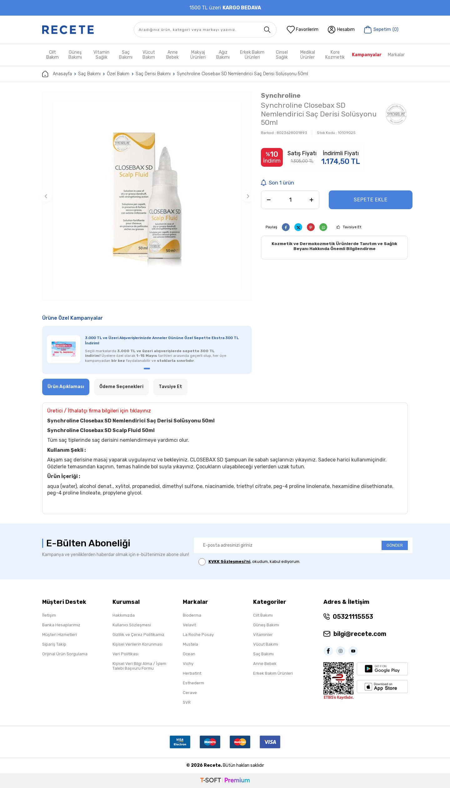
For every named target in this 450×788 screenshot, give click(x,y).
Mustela (190, 644)
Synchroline (281, 95)
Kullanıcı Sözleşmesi (131, 625)
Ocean (189, 654)
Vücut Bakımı (265, 644)
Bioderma (192, 615)
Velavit (189, 625)
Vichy (188, 663)
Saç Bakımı (125, 55)
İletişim (49, 615)
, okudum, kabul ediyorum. (249, 561)
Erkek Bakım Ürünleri (252, 55)
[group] (147, 196)
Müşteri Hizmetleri (59, 634)
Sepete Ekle (371, 200)
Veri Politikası (125, 654)
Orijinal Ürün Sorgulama (65, 654)
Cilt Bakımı (263, 615)
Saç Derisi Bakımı (153, 73)
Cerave (190, 692)
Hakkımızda (123, 615)
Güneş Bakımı (75, 55)
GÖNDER (395, 545)
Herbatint (192, 673)
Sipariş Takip (54, 644)
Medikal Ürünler (307, 55)
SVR (187, 702)
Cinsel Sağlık (282, 55)
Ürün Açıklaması (66, 386)
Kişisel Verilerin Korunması (137, 644)
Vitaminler (263, 634)
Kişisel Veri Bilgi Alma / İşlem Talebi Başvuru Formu (139, 666)
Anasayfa (57, 74)
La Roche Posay (198, 634)
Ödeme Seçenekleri (121, 386)
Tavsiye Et (352, 227)
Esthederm (193, 683)
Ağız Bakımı (223, 55)
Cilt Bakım (52, 55)
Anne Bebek (172, 55)
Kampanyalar (367, 54)
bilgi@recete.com (359, 634)
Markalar (396, 54)
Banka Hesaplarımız (61, 625)
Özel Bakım (118, 73)
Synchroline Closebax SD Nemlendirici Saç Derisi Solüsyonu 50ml (242, 73)
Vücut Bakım (148, 55)
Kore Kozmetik (335, 55)
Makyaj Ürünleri (198, 55)
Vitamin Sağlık (101, 55)
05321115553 (353, 616)
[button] (46, 196)
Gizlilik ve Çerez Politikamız (138, 634)
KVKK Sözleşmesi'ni (229, 561)
